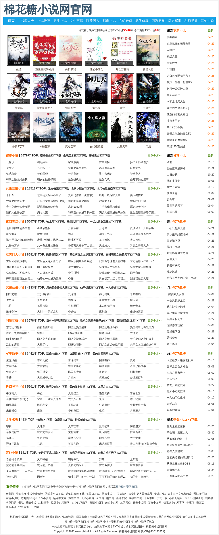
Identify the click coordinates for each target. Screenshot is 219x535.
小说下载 (162, 498)
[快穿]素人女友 (175, 294)
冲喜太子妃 (173, 120)
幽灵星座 (11, 404)
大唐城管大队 (45, 377)
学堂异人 (135, 173)
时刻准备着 (136, 465)
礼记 (39, 443)
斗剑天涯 (73, 305)
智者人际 (11, 476)
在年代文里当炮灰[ (178, 107)
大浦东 (41, 426)
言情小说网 (96, 502)
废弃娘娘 (172, 37)
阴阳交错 (11, 294)
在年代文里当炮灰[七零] (51, 201)
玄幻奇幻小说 (15, 221)
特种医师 (42, 173)
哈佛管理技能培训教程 (81, 471)
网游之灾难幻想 (46, 338)
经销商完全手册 (46, 471)
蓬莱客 (200, 502)
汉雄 (132, 360)
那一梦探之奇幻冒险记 (19, 239)
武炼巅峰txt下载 (75, 493)
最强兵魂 (104, 179)
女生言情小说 (15, 188)
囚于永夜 (135, 272)
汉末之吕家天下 (176, 372)
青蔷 (9, 377)
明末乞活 (172, 379)
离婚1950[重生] (176, 146)
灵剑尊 (171, 199)
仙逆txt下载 (93, 493)
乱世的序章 (12, 344)
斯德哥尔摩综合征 (177, 140)
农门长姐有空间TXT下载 (111, 188)
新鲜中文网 (154, 502)
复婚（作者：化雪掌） (180, 82)
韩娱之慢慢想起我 (16, 179)
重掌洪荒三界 (107, 300)
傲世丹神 (42, 234)
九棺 (9, 305)
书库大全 (27, 20)
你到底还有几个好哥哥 (19, 267)
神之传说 (104, 294)
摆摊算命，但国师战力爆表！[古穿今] (121, 272)
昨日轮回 (135, 399)
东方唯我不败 (107, 305)
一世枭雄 (73, 173)
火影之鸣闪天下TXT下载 (112, 452)
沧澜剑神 (11, 311)
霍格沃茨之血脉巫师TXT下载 (86, 254)
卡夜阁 (190, 502)
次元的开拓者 (45, 465)
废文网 (100, 498)
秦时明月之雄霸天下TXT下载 (123, 254)
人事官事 (73, 426)
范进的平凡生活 (15, 465)
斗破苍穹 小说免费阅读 (29, 493)
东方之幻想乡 (14, 327)
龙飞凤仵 (172, 344)
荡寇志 (10, 437)
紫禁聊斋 (172, 337)
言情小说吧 (12, 498)
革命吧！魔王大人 (177, 432)
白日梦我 (172, 174)
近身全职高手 (175, 319)
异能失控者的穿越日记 (180, 457)
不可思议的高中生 (177, 476)
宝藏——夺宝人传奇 (49, 399)
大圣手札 (42, 344)
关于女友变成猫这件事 (143, 344)
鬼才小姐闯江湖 (176, 391)
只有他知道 (173, 410)
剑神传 (72, 300)
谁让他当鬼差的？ (140, 234)
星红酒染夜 (43, 228)
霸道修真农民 (107, 168)
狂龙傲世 (104, 404)
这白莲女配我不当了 (179, 75)
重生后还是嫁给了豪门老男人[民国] (150, 212)
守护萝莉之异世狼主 (142, 338)
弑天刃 (134, 300)
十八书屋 (149, 498)
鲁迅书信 (42, 437)
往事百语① (136, 432)
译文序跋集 (12, 443)
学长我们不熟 (175, 127)
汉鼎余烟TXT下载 (56, 353)
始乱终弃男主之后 (177, 253)
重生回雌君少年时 (16, 261)
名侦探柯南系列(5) (17, 399)
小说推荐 (43, 20)
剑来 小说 (160, 493)
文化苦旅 (73, 432)
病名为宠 (42, 212)
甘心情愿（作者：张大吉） (146, 261)
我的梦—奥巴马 (139, 476)
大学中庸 (135, 437)
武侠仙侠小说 (15, 287)
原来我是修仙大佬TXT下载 (62, 287)
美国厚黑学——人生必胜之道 (23, 471)
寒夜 (9, 426)
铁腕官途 (11, 173)
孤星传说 (42, 305)
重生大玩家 (105, 173)
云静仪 (171, 50)
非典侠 (72, 311)
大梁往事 (11, 366)
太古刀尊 (135, 239)
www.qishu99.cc (84, 531)
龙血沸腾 (104, 239)
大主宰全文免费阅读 (180, 493)
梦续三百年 (136, 377)
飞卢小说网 (87, 498)
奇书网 (10, 493)
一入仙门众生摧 (176, 397)
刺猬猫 (209, 498)
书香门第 (11, 502)
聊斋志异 (104, 437)
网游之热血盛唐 (77, 327)
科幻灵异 (191, 20)
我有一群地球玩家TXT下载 (62, 320)
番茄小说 (31, 502)
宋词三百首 (105, 443)
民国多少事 (74, 371)
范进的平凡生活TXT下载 (52, 452)
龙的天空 (125, 502)
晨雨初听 (104, 426)
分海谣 (103, 228)
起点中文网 (59, 498)
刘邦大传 (135, 371)
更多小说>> (154, 155)
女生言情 (76, 20)
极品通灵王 (12, 234)
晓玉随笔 (104, 432)
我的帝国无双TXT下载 (105, 353)
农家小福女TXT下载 (83, 188)
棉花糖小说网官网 (48, 9)
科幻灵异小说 (15, 386)
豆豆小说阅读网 (193, 498)
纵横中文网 (135, 498)
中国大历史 (74, 366)
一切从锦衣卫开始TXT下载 (105, 221)
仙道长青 (172, 193)
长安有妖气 (173, 265)
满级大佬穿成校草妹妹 (112, 212)
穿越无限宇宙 (138, 404)
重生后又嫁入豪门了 (49, 261)
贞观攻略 (104, 377)
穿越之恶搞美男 (77, 168)
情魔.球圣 (104, 333)
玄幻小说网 (111, 502)
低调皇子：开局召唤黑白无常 (147, 228)
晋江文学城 (200, 493)
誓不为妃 (42, 360)
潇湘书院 (121, 498)
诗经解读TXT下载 (85, 419)
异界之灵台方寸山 (177, 366)
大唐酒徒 (42, 366)
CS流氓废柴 (75, 333)
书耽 (21, 502)
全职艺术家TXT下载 (75, 155)
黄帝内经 (73, 443)
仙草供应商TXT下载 (92, 287)
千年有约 (135, 294)
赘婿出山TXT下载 (99, 155)
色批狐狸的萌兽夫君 (179, 43)
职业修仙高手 (14, 338)
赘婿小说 (107, 493)
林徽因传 (104, 366)
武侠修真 (142, 20)
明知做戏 (73, 459)
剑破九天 (172, 211)
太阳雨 (134, 459)
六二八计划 (74, 399)
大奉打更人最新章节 (140, 493)
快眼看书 (23, 507)
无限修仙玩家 (175, 325)
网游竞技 (158, 20)
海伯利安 (42, 404)
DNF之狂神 (75, 344)
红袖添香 (43, 502)
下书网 (35, 507)
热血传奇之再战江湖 (142, 327)
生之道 (10, 300)
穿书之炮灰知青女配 (179, 133)
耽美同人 (93, 20)
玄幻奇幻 (125, 20)
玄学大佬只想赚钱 (109, 206)
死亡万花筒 (173, 187)
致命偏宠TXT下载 (58, 188)
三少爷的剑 (43, 294)
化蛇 (101, 410)
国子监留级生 (45, 267)
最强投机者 (74, 179)
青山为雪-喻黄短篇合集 (144, 443)
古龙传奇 (73, 360)
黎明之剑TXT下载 (56, 386)
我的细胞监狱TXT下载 (82, 386)
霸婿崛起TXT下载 (50, 155)
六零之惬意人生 (176, 101)
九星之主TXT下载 (108, 386)
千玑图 (171, 69)
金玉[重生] (74, 272)
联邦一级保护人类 (177, 88)
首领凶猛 (104, 162)
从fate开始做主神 (177, 438)
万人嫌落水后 (45, 272)
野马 (101, 459)
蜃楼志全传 (74, 437)
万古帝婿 (73, 228)
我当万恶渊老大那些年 (112, 261)
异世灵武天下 (175, 205)
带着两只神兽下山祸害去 (82, 245)
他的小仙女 (173, 180)
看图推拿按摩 (14, 459)
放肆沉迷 (172, 271)
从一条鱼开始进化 (47, 245)
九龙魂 (72, 294)
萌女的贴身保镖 (46, 179)
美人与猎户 (173, 95)
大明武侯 (172, 403)
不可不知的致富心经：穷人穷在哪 (119, 476)
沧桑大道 (42, 300)
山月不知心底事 (139, 179)
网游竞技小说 (15, 320)
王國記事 (73, 404)
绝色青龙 (135, 305)
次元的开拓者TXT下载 (82, 452)
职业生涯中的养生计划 (81, 476)
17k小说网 (45, 498)
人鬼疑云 (73, 393)
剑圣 (70, 234)
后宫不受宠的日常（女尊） (183, 277)
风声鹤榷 (42, 459)
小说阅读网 (175, 498)
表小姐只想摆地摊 (177, 234)
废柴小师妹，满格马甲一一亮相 (55, 239)
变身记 (10, 168)
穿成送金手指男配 (109, 267)
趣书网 (110, 498)
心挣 (70, 278)
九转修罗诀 (12, 245)
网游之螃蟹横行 (77, 338)
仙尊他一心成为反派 (49, 278)
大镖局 (134, 333)
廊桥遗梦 (135, 426)
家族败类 (172, 62)
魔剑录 (103, 311)
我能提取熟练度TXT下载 (130, 320)
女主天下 (172, 259)
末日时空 (11, 410)
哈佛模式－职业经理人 (112, 471)
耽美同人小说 (15, 254)
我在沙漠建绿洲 (176, 306)
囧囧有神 (104, 360)
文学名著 (12, 419)
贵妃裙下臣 (173, 240)
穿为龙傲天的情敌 (140, 267)
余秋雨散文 (12, 432)
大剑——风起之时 (47, 311)
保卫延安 (42, 371)
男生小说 (60, 20)
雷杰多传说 (105, 465)
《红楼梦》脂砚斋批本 (180, 360)
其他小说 (207, 20)
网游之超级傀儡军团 (111, 344)
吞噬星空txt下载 (54, 493)
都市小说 (109, 20)
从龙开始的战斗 (176, 385)
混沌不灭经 (74, 239)
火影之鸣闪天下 (77, 465)
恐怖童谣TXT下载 (56, 254)
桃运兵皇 (172, 56)
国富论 (41, 476)
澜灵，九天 (105, 234)
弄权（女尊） (175, 246)
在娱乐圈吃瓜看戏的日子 (82, 261)
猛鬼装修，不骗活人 (18, 272)
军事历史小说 (15, 353)
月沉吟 (72, 377)
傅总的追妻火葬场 (177, 114)
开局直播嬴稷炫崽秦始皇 (20, 278)
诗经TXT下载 (44, 419)
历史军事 (174, 20)
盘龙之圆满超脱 (176, 426)
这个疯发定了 (76, 267)
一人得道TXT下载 (116, 287)
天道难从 (104, 245)
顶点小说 (11, 507)
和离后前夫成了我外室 (81, 212)
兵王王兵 (135, 410)
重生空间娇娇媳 (176, 168)
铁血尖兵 (11, 371)
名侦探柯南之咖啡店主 (180, 445)
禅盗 (39, 393)
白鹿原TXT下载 (63, 419)
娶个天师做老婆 (139, 162)
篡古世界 (135, 393)
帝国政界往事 (138, 366)
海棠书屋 (73, 498)
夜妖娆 (103, 371)
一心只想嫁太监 (176, 228)
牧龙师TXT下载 (55, 221)
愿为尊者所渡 (138, 206)
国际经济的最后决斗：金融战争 (148, 471)
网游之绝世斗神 (108, 327)
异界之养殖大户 (139, 245)
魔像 (39, 410)
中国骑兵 (11, 393)
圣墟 (169, 162)
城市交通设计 (45, 432)
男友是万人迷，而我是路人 (115, 278)
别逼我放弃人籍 (139, 278)
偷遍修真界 (136, 311)
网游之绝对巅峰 (108, 338)
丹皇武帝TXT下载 (77, 221)
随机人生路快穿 (15, 212)
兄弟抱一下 (43, 168)
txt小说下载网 (79, 502)
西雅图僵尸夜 (45, 327)
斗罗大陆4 (120, 493)
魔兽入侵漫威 (175, 451)
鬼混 (101, 399)
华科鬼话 (73, 410)
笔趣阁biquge (29, 498)
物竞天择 (104, 393)
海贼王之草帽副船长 (18, 333)
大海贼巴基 (173, 469)
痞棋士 (41, 333)
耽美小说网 (139, 502)
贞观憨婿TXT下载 (79, 353)
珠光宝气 (135, 168)
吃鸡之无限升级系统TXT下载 (97, 320)
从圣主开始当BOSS (178, 463)
